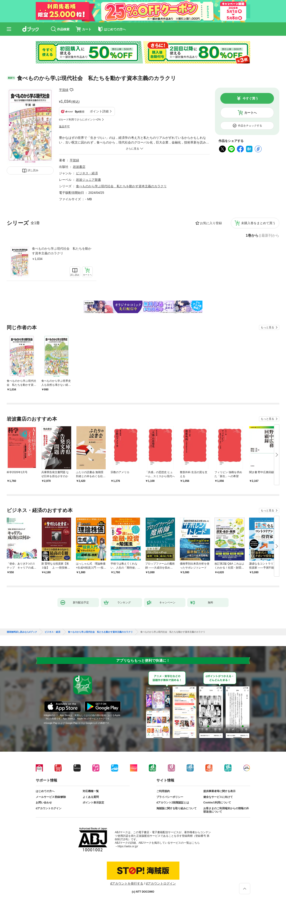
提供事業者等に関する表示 (219, 791)
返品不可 (64, 126)
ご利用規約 (163, 791)
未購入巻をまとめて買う (258, 223)
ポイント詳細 (99, 111)
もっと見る (267, 327)
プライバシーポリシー (169, 797)
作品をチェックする (250, 125)
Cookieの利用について (217, 802)
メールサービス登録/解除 (51, 797)
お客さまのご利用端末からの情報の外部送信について (226, 810)
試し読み (33, 170)
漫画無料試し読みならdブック (22, 632)
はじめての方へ (45, 791)
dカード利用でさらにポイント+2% (80, 119)
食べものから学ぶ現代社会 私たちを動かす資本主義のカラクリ (61, 251)
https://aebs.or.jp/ (128, 846)
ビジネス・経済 (87, 173)
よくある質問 (91, 797)
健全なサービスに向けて (218, 797)
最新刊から (270, 235)
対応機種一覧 (91, 791)
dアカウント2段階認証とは (172, 802)
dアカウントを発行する (126, 883)
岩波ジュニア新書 (88, 179)
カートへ (250, 112)
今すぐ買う (250, 98)
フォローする (71, 90)
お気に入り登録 (211, 223)
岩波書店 (79, 167)
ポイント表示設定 (93, 802)
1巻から (252, 235)
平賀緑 (63, 90)
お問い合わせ (44, 802)
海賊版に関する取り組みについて (176, 808)
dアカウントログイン (48, 808)
